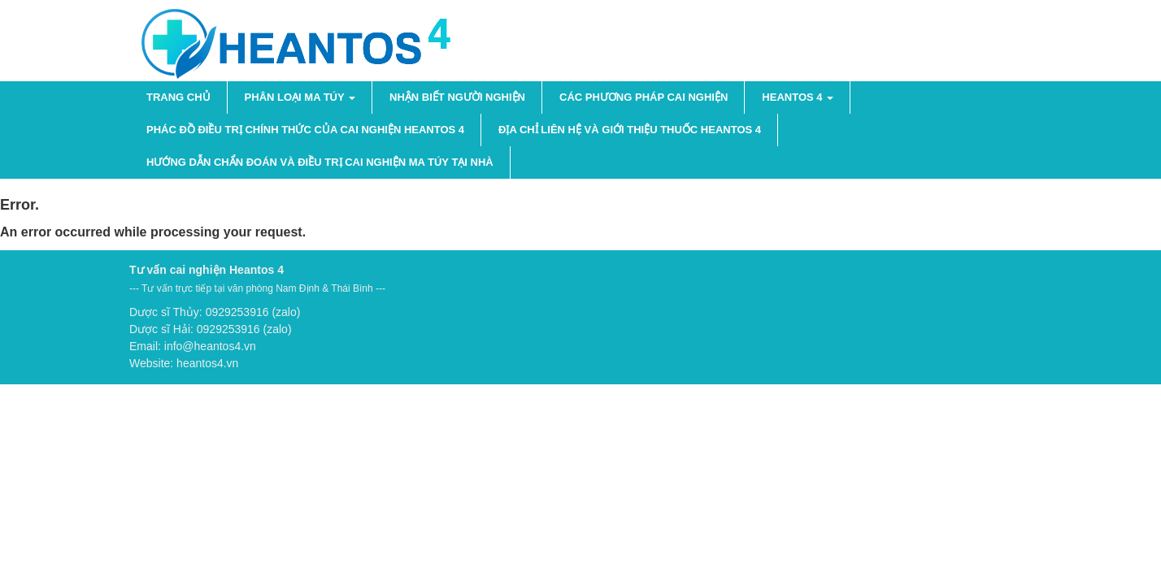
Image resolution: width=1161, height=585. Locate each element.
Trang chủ (178, 97)
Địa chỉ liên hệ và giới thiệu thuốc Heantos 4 (629, 130)
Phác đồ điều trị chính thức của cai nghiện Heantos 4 (305, 130)
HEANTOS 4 (797, 97)
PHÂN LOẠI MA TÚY (300, 97)
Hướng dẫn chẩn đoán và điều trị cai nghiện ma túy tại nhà (320, 162)
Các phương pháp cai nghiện (643, 97)
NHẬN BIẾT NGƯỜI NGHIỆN (457, 97)
